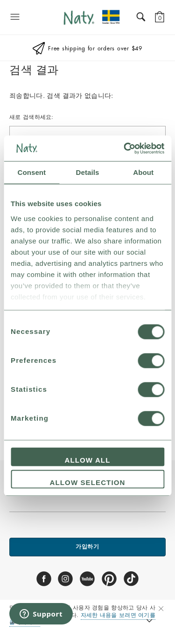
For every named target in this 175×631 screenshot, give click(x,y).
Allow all (88, 461)
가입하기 (88, 546)
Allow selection (88, 482)
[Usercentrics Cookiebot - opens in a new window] (124, 148)
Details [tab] (87, 172)
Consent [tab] (31, 172)
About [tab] (143, 172)
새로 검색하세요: (31, 117)
